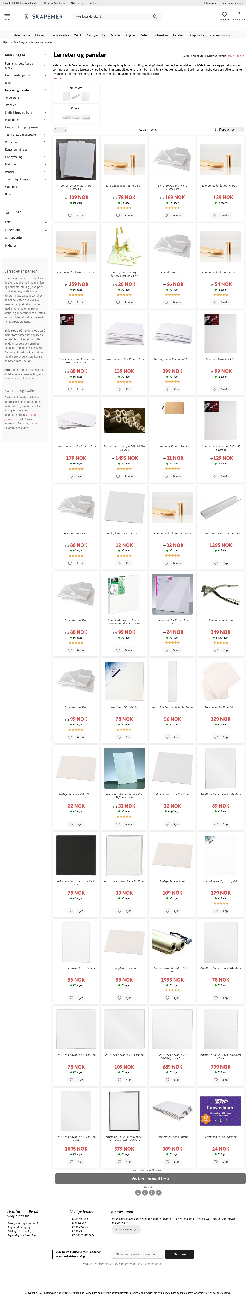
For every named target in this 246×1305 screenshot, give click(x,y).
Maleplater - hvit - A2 (172, 881)
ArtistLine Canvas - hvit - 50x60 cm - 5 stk (220, 1056)
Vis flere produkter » (150, 1178)
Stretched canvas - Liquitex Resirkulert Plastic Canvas (124, 622)
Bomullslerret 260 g (172, 272)
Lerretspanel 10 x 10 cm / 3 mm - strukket (173, 622)
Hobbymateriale (60, 35)
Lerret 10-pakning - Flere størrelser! (172, 187)
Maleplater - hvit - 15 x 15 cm (124, 533)
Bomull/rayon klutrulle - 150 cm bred (172, 970)
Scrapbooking (196, 35)
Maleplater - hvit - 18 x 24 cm (76, 794)
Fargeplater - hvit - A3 (124, 968)
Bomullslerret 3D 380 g (76, 533)
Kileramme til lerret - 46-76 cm (124, 185)
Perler (143, 35)
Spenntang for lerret (221, 620)
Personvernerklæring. (149, 1263)
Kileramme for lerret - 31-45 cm (220, 272)
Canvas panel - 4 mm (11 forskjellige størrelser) (124, 274)
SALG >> (93, 2)
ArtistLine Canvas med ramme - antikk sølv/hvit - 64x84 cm (124, 1138)
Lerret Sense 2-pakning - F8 (221, 881)
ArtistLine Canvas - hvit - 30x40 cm (220, 794)
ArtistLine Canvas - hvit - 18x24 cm (76, 968)
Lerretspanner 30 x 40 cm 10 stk (172, 359)
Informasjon (210, 2)
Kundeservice (80, 1219)
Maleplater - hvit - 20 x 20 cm (172, 794)
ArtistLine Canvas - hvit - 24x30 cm (220, 968)
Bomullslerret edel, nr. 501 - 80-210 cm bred (124, 448)
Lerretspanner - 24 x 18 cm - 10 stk (124, 359)
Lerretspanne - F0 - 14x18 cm (221, 1136)
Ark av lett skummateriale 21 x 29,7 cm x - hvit (124, 796)
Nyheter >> (77, 2)
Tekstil (77, 35)
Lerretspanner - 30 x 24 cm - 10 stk (76, 446)
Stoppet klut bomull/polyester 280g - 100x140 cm (76, 361)
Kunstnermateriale (220, 35)
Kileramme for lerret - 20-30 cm (172, 533)
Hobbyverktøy (160, 35)
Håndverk (40, 35)
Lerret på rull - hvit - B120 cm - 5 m (221, 533)
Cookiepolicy (80, 1227)
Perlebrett (178, 35)
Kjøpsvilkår (79, 1223)
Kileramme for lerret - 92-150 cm (76, 272)
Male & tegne (236, 56)
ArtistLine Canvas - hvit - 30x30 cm (76, 1055)
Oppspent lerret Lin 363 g (221, 359)
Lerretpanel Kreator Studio (172, 446)
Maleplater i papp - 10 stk (172, 1136)
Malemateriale (22, 35)
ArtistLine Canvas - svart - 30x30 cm (76, 883)
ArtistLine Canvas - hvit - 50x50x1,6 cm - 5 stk (172, 1056)
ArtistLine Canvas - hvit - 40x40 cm (124, 1055)
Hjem (6, 42)
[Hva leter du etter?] (117, 16)
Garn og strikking (96, 35)
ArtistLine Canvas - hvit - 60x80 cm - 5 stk (76, 1138)
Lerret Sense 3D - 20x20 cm (124, 707)
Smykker (130, 35)
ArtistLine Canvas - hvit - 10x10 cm (124, 881)
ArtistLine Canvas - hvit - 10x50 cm (172, 707)
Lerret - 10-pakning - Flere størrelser (76, 187)
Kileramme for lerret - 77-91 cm (220, 185)
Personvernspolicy (83, 1235)
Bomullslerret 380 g (76, 620)
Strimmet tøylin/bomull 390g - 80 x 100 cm (220, 448)
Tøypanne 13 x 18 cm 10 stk (221, 707)
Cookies (77, 1231)
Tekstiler (115, 35)
